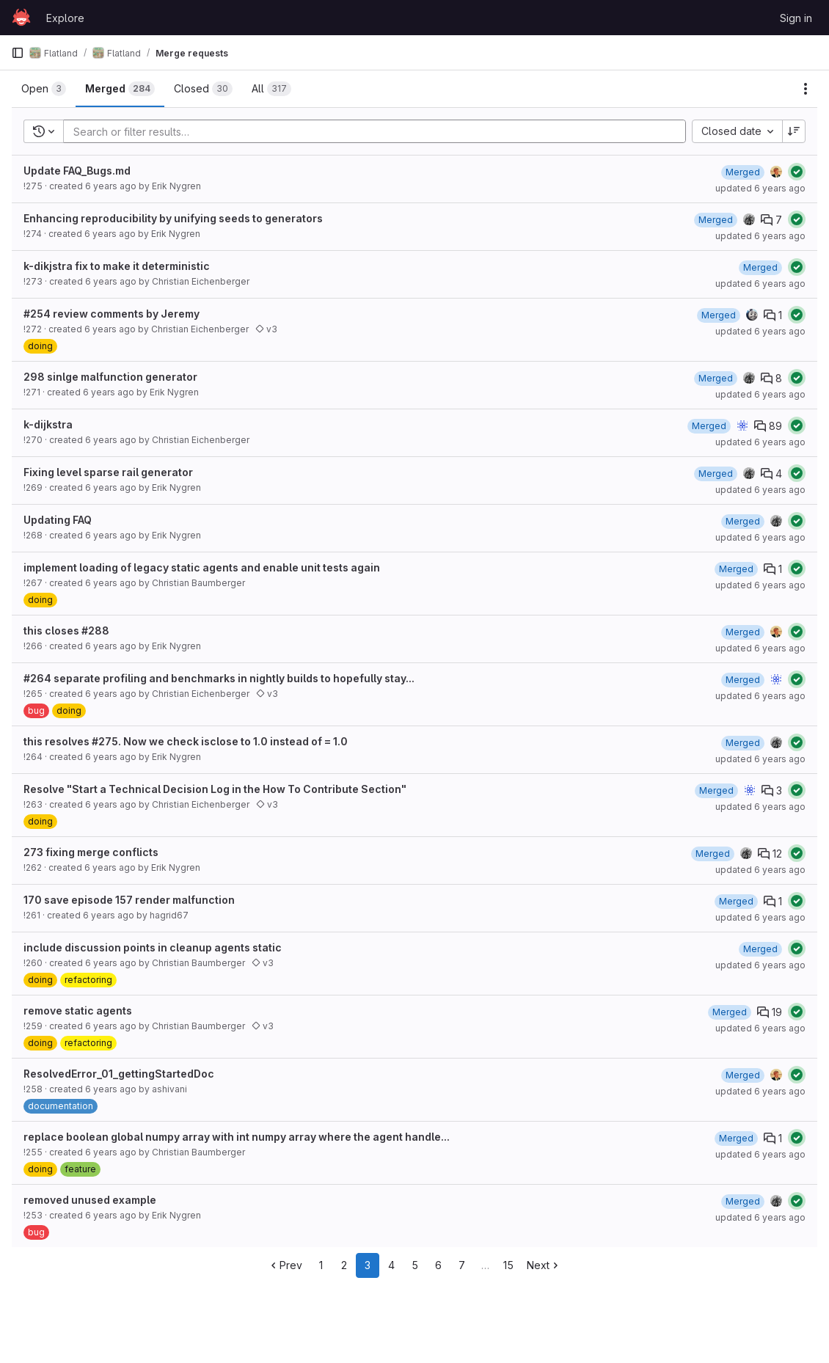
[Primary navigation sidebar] (17, 53)
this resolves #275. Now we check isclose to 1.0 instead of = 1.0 (185, 741)
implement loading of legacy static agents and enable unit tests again (201, 567)
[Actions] (805, 89)
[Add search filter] (379, 131)
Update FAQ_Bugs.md (77, 170)
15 (508, 1265)
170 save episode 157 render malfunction (129, 900)
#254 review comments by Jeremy (111, 313)
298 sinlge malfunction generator (110, 376)
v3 (266, 329)
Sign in (796, 18)
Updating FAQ (57, 520)
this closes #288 (66, 630)
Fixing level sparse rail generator (108, 472)
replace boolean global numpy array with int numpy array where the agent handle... (236, 1136)
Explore (65, 18)
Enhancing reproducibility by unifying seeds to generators (173, 218)
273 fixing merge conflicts (90, 852)
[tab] (44, 88)
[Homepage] (21, 17)
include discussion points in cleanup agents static (152, 947)
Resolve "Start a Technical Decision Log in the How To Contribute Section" (214, 789)
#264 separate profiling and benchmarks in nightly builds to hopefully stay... (219, 678)
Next (544, 1265)
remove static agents (77, 1010)
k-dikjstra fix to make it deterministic (116, 266)
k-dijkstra (48, 424)
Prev (285, 1265)
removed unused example (89, 1200)
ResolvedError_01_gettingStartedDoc (118, 1073)
